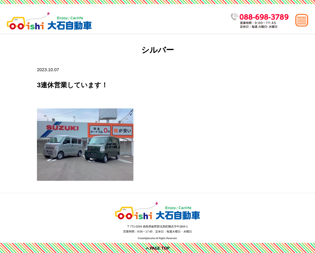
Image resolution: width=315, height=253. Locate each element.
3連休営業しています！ (72, 85)
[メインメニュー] (301, 20)
